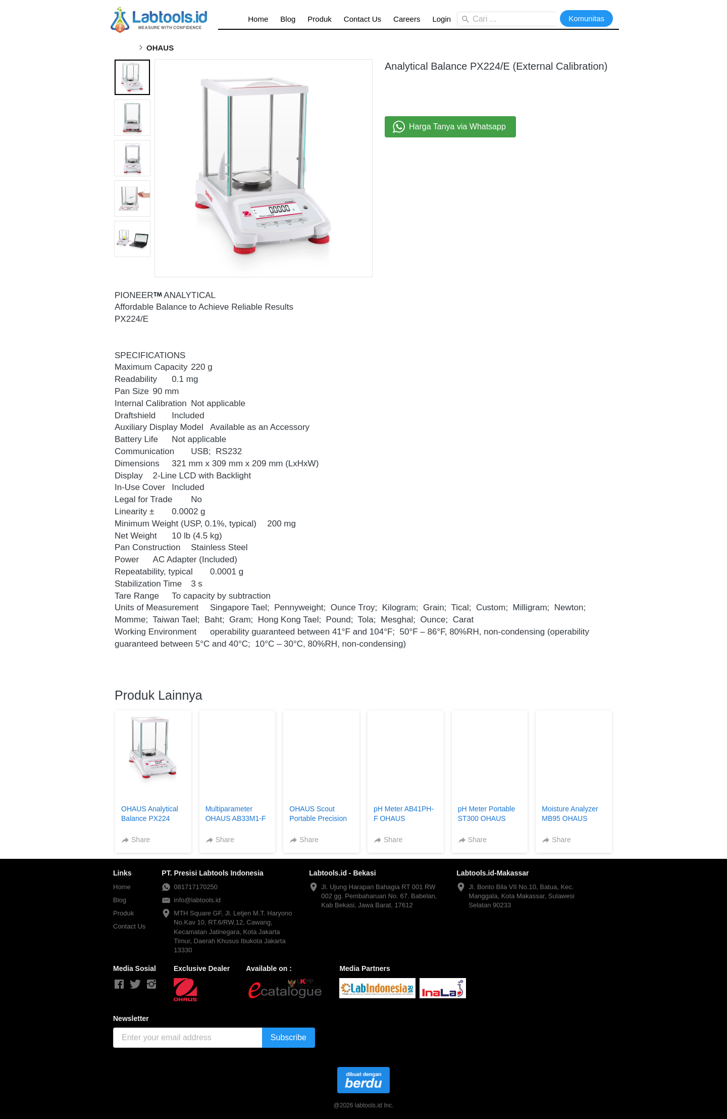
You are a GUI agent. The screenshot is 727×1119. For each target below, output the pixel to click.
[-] (119, 984)
